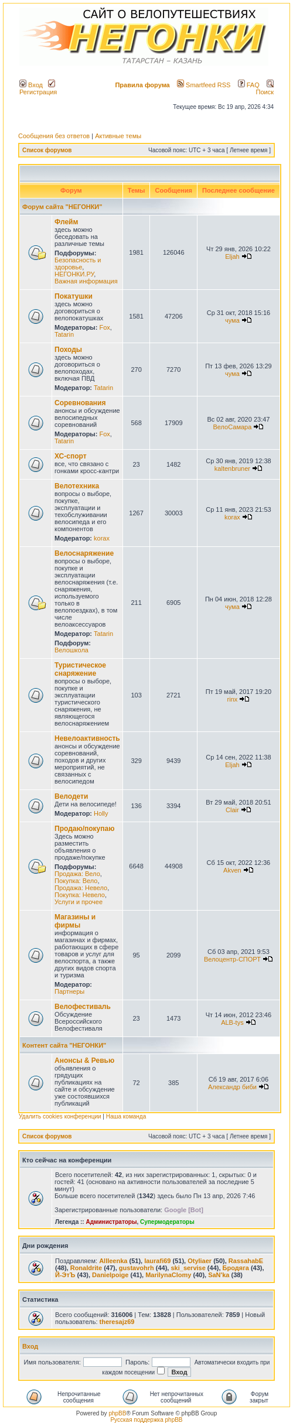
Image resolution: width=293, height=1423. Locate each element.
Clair (232, 809)
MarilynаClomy (168, 1274)
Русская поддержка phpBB (146, 1420)
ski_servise (188, 1267)
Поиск (265, 88)
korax (102, 538)
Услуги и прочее (78, 901)
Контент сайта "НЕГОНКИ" (64, 1045)
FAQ (249, 84)
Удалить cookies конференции (60, 1116)
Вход (31, 84)
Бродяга (236, 1267)
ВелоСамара (232, 426)
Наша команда (126, 1116)
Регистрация (38, 88)
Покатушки (73, 296)
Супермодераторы (167, 1222)
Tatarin (64, 334)
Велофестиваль (82, 1007)
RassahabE (246, 1260)
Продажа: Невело (80, 887)
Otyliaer (200, 1260)
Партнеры (69, 991)
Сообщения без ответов (54, 135)
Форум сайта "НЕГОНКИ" (62, 206)
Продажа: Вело (77, 873)
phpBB (117, 1413)
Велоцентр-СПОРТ (232, 959)
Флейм (66, 222)
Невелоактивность (87, 738)
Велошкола (71, 650)
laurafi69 (157, 1260)
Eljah (232, 256)
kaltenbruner (232, 468)
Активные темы (118, 135)
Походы (68, 350)
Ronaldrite (86, 1267)
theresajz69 (117, 1321)
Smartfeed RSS (203, 84)
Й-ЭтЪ (65, 1274)
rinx (232, 699)
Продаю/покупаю (84, 829)
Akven (232, 870)
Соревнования (79, 403)
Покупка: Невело (79, 894)
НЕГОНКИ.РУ (74, 274)
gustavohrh (136, 1267)
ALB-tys (232, 1022)
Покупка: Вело (75, 880)
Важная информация (86, 281)
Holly (101, 813)
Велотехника (76, 486)
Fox (104, 327)
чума (232, 320)
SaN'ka (218, 1274)
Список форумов (47, 150)
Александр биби (232, 1086)
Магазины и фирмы (75, 921)
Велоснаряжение (84, 553)
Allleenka (113, 1260)
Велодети (71, 796)
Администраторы (111, 1222)
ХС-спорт (70, 456)
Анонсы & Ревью (84, 1060)
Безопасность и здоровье (77, 263)
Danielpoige (110, 1274)
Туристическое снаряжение (80, 669)
